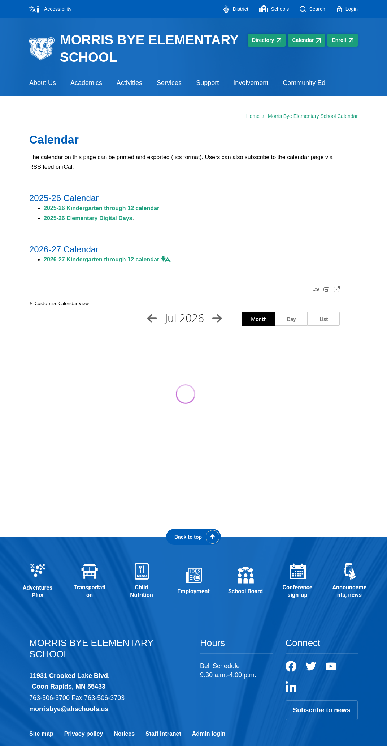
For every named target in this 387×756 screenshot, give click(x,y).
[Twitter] (311, 676)
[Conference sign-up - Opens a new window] (297, 586)
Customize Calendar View (62, 303)
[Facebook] (291, 676)
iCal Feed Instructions (316, 289)
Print (326, 289)
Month (259, 319)
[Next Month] (217, 318)
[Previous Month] (152, 318)
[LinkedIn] (291, 696)
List (323, 319)
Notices (124, 744)
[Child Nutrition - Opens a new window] (141, 586)
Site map (41, 744)
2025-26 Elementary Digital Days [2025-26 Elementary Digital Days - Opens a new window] (88, 218)
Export (337, 289)
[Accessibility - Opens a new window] (53, 9)
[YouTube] (331, 676)
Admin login (208, 744)
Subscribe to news (321, 720)
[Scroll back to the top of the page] (193, 537)
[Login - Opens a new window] (347, 9)
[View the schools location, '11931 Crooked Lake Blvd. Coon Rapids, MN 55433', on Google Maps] (104, 691)
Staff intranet (163, 744)
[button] (165, 259)
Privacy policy (83, 744)
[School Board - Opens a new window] (245, 586)
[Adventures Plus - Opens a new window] (37, 586)
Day (291, 319)
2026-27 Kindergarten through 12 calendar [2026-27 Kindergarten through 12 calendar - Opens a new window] (101, 259)
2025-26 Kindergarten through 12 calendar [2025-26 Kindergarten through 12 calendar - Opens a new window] (101, 208)
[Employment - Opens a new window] (193, 586)
